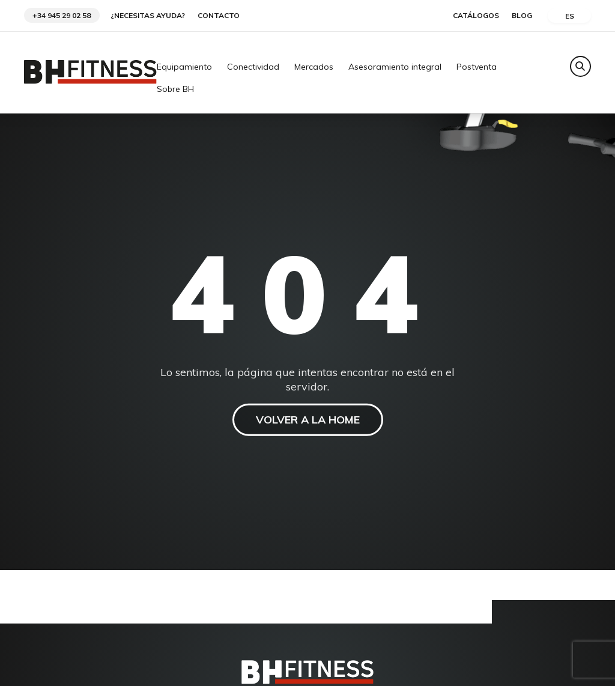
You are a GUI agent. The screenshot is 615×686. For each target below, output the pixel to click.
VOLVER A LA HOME (308, 419)
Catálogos (476, 15)
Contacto (219, 15)
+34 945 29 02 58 (61, 15)
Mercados (313, 67)
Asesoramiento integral (394, 67)
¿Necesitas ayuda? (148, 15)
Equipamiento (184, 67)
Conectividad (253, 67)
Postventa (476, 67)
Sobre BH (175, 89)
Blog (522, 15)
